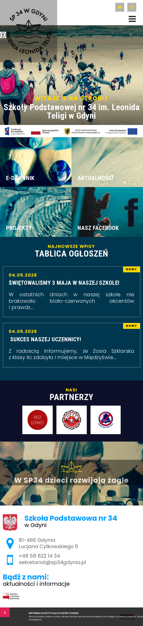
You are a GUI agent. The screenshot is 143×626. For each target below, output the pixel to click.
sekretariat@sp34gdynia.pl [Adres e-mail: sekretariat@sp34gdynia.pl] (52, 562)
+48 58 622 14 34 (131, 7)
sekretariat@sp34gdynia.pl (119, 7)
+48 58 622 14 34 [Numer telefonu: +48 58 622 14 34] (39, 555)
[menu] (132, 19)
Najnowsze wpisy (71, 251)
